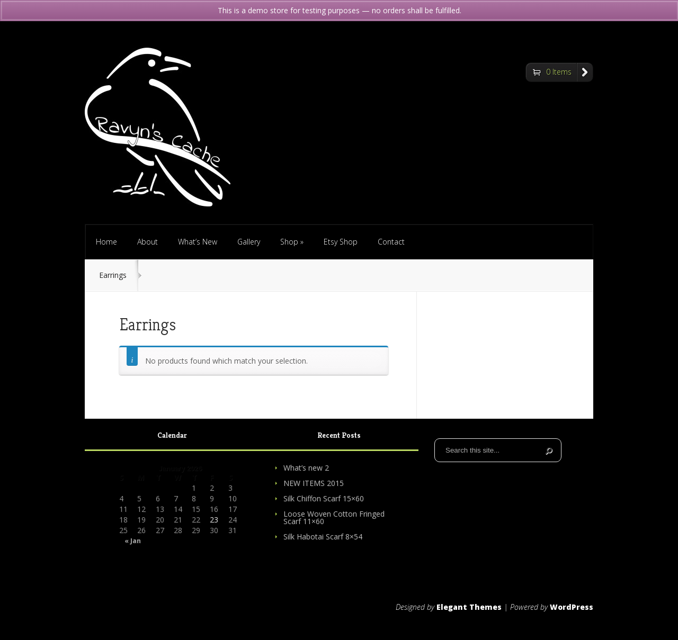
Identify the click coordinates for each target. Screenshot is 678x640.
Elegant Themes (469, 607)
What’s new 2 (306, 468)
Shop (292, 242)
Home (106, 242)
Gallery (248, 242)
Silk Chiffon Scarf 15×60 (323, 498)
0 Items (559, 72)
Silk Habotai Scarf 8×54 (322, 536)
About (147, 242)
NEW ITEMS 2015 (313, 483)
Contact (391, 242)
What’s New (197, 242)
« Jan (132, 541)
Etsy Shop (341, 242)
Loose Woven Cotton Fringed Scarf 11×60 (334, 517)
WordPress (571, 607)
